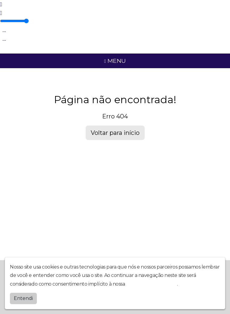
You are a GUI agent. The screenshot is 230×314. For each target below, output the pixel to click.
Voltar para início (115, 132)
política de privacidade (151, 284)
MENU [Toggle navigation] (115, 60)
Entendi (23, 298)
